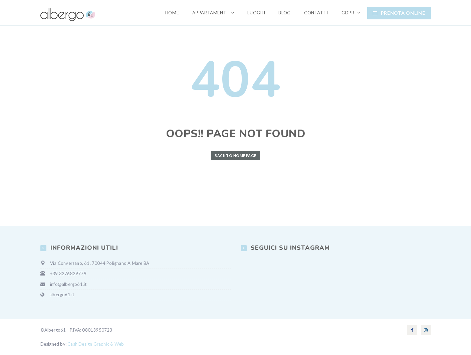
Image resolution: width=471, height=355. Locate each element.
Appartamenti (210, 12)
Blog (284, 12)
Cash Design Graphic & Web (95, 344)
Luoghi (256, 12)
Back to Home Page (235, 155)
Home (172, 12)
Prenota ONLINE (399, 13)
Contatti (316, 12)
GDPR (348, 12)
